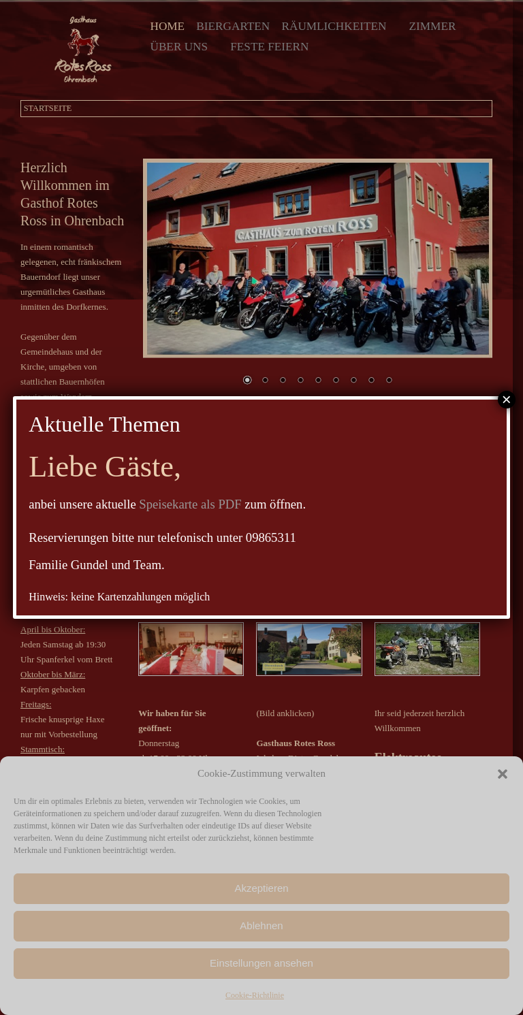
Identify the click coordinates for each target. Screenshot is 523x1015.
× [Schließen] (506, 399)
